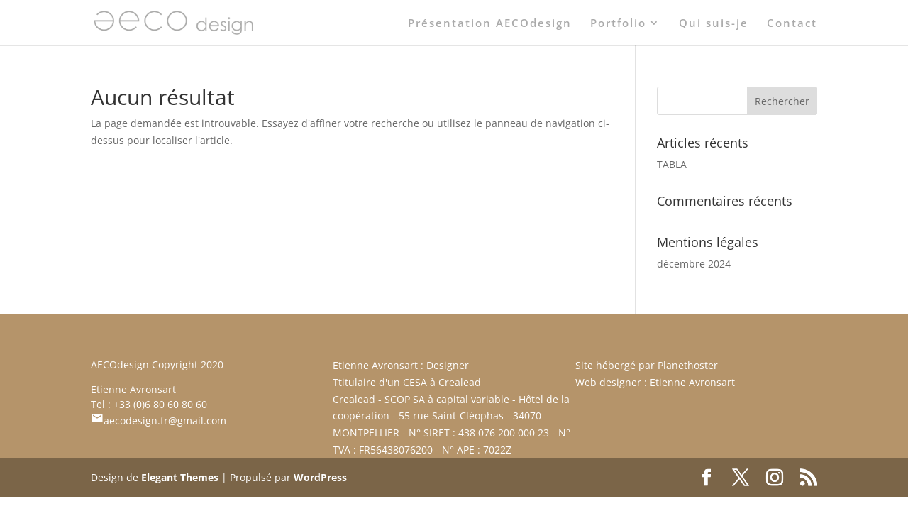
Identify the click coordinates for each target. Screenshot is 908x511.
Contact (792, 24)
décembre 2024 (694, 263)
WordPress (320, 477)
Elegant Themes (179, 477)
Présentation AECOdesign (490, 24)
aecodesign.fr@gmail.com (158, 420)
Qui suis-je (713, 24)
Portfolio (618, 24)
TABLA (672, 164)
